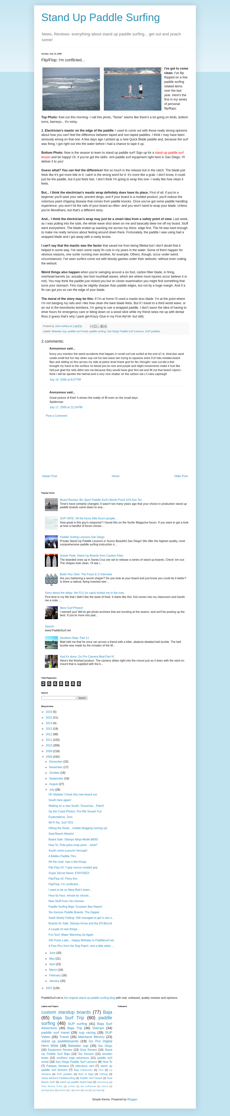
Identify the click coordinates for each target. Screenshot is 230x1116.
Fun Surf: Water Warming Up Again (71, 934)
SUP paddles (152, 331)
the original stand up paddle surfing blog (89, 997)
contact (71, 1086)
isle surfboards (88, 1086)
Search (49, 626)
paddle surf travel (55, 1032)
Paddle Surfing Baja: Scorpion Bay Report (75, 906)
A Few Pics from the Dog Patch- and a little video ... (81, 945)
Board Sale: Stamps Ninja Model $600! (73, 839)
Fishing (103, 1074)
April (52, 964)
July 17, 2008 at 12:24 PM (65, 407)
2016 (49, 711)
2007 (49, 988)
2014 (49, 723)
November (56, 767)
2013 (49, 728)
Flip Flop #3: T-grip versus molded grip (73, 867)
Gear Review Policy (52, 1086)
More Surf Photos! (71, 607)
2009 (49, 751)
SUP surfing (77, 1024)
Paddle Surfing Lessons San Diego (82, 537)
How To (107, 1061)
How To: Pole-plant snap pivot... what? (73, 845)
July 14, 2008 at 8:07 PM (65, 379)
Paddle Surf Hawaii (91, 1078)
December (56, 761)
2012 (49, 734)
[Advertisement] (115, 446)
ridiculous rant (84, 1065)
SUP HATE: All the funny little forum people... (88, 518)
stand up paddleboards (60, 1041)
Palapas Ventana (57, 1065)
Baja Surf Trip (68, 1017)
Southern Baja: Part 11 (74, 637)
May (52, 958)
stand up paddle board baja (76, 1082)
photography (47, 1090)
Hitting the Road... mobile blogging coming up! (78, 828)
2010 (49, 745)
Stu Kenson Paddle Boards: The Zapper (74, 912)
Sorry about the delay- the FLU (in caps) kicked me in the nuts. (85, 592)
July (52, 789)
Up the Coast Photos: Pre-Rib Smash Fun (75, 811)
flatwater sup (59, 331)
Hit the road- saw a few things (67, 861)
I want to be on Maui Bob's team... (70, 889)
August (54, 784)
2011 (49, 739)
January (54, 980)
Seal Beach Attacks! (61, 833)
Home (115, 476)
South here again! (60, 800)
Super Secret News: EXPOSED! (69, 873)
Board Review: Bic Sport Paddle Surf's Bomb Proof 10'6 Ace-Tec (101, 499)
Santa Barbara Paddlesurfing (58, 1078)
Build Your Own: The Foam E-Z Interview (86, 574)
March (53, 969)
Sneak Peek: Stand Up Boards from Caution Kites (91, 555)
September (56, 778)
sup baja (96, 1090)
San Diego (105, 1045)
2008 (49, 756)
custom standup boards (66, 1012)
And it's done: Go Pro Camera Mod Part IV (87, 656)
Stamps (98, 1028)
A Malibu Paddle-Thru (62, 856)
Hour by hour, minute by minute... (70, 895)
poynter (62, 1090)
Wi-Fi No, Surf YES (61, 822)
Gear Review (88, 1049)
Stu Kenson (86, 1053)
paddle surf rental (78, 331)
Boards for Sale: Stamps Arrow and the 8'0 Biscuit (80, 923)
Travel (64, 1037)
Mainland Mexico (91, 1037)
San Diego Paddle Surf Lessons (125, 331)
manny (104, 1086)
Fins (100, 1070)
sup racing (87, 1032)
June (52, 952)
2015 (49, 717)
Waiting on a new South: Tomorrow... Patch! (76, 805)
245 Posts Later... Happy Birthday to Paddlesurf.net (81, 940)
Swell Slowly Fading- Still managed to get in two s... (81, 917)
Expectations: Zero (60, 816)
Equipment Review (60, 1049)
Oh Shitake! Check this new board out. (73, 794)
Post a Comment (56, 415)
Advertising (103, 1082)
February (55, 975)
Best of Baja (86, 1074)
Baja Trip (74, 1028)
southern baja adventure (73, 1057)
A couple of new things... (64, 929)
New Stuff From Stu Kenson (66, 901)
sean (77, 1090)
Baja (107, 1012)
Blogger (132, 1099)
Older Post (181, 476)
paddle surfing (97, 331)
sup (86, 1090)
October (54, 772)
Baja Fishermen (83, 1070)
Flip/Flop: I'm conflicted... (64, 884)
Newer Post (49, 476)
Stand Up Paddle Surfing (100, 17)
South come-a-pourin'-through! (68, 850)
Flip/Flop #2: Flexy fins (63, 878)
